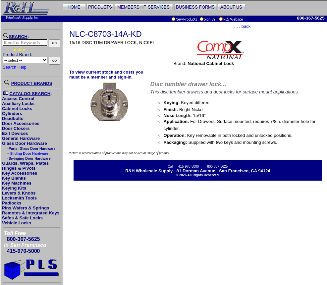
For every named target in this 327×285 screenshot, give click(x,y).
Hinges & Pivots (18, 168)
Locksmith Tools (19, 198)
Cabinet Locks (17, 108)
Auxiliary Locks (18, 103)
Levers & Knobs (18, 193)
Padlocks (12, 202)
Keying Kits (14, 188)
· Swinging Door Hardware (28, 158)
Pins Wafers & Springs (25, 207)
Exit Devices (15, 133)
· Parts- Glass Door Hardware (30, 148)
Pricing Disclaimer (198, 179)
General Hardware (21, 138)
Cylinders (12, 113)
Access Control (18, 98)
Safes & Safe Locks (22, 217)
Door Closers (16, 128)
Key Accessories (19, 173)
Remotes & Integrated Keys (30, 212)
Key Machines (16, 183)
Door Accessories (20, 123)
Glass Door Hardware (24, 143)
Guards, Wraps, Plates (25, 163)
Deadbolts (12, 118)
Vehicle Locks (16, 222)
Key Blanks (14, 178)
